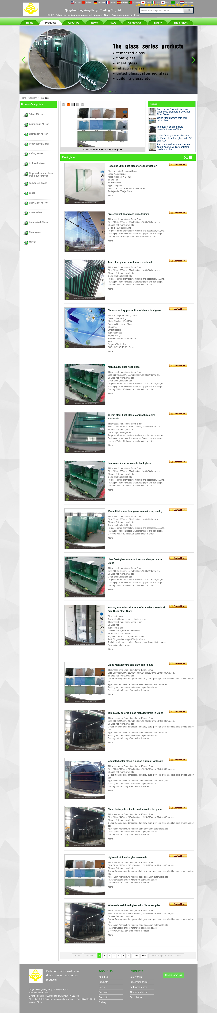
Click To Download (173, 975)
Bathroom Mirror (38, 134)
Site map (103, 992)
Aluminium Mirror (39, 124)
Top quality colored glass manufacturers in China (170, 128)
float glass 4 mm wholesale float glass (129, 463)
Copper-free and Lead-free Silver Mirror (41, 174)
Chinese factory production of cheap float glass (134, 310)
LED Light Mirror (38, 202)
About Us (73, 22)
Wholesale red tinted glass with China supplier (134, 905)
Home (29, 22)
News (94, 22)
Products (50, 22)
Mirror (32, 242)
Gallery (102, 1002)
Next (135, 955)
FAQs (113, 22)
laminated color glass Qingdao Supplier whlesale (135, 761)
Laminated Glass (38, 222)
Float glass (35, 232)
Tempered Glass (38, 183)
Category (32, 98)
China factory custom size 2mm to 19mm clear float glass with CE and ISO (174, 138)
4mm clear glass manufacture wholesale (130, 262)
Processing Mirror (39, 144)
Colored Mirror (37, 163)
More (110, 195)
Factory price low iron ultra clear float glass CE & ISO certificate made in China (174, 147)
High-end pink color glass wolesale (127, 857)
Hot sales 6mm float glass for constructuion (132, 166)
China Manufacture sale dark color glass (102, 149)
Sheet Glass (36, 212)
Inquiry (157, 22)
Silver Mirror (36, 114)
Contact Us (135, 22)
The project (181, 22)
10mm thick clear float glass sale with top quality (135, 511)
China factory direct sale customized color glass (135, 809)
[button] (101, 91)
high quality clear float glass (124, 367)
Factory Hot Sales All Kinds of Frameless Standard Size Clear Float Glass (173, 112)
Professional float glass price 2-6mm (128, 214)
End (143, 955)
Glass (32, 193)
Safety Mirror (36, 153)
